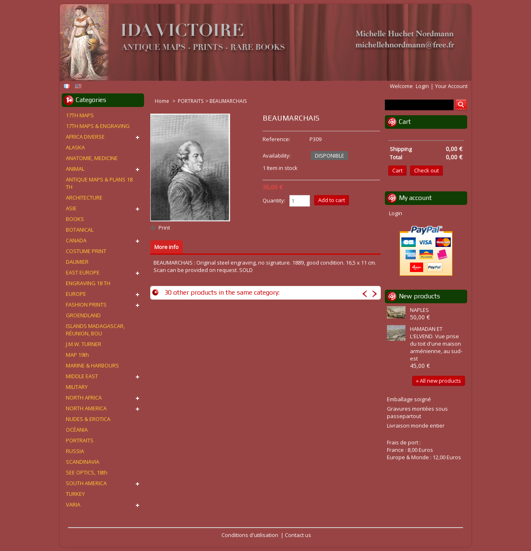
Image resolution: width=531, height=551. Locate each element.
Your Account (451, 86)
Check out (426, 170)
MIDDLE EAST (82, 376)
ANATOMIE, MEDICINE (92, 158)
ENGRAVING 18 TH (88, 283)
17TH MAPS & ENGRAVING (98, 126)
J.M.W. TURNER (83, 344)
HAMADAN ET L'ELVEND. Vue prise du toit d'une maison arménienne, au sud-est (436, 343)
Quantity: (274, 200)
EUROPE (76, 294)
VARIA (73, 504)
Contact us (298, 535)
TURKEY (75, 494)
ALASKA (75, 147)
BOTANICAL (79, 229)
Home (162, 101)
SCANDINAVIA (82, 461)
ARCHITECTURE (84, 197)
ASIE (71, 208)
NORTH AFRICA (84, 397)
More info (166, 247)
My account (415, 198)
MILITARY (77, 387)
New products (419, 296)
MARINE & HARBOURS (92, 365)
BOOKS (75, 219)
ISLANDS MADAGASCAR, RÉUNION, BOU (95, 329)
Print (164, 227)
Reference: (276, 139)
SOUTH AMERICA (86, 483)
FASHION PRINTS (86, 304)
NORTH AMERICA (86, 408)
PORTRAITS (190, 101)
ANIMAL (75, 168)
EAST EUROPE (83, 272)
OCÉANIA (77, 429)
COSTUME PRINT (86, 251)
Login (422, 86)
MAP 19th (77, 354)
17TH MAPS (80, 115)
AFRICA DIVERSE (85, 136)
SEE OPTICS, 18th (86, 472)
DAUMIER (77, 261)
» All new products (438, 380)
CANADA (76, 240)
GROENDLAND (83, 315)
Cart (405, 122)
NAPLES (419, 310)
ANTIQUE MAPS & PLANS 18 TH (99, 183)
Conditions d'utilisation (249, 535)
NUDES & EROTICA (88, 419)
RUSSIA (75, 451)
